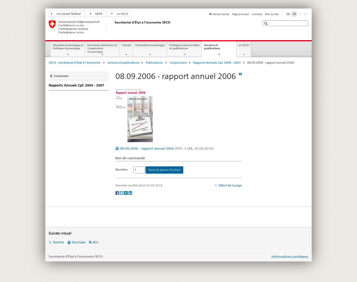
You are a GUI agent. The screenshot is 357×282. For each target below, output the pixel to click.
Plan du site (271, 14)
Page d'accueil (240, 14)
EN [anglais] (305, 14)
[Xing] (126, 193)
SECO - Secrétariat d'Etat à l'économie (75, 62)
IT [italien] (300, 14)
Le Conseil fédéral (66, 13)
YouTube (78, 242)
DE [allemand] (288, 14)
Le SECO (120, 13)
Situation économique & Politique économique (68, 46)
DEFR (96, 13)
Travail (126, 45)
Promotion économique (150, 45)
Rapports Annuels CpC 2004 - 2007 (217, 62)
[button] (266, 23)
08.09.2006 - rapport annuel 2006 (167, 148)
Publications (154, 62)
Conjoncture (178, 62)
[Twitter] (122, 193)
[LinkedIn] (130, 193)
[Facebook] (117, 193)
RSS (96, 242)
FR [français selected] (294, 14)
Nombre (121, 169)
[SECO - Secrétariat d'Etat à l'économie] (113, 26)
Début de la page (230, 185)
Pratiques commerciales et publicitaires (184, 46)
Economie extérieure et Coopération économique (102, 48)
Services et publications (217, 48)
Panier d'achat (221, 14)
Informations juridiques (289, 256)
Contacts (257, 14)
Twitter (58, 242)
